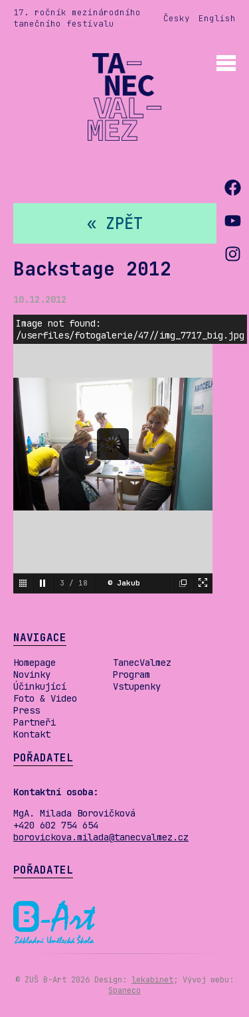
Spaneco (124, 990)
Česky (176, 18)
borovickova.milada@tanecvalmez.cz (101, 837)
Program (131, 674)
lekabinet (152, 980)
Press (26, 710)
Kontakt (31, 734)
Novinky (31, 674)
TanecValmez (142, 662)
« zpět (115, 223)
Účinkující (39, 686)
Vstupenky (137, 686)
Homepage (34, 662)
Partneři (34, 722)
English (217, 18)
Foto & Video (45, 698)
